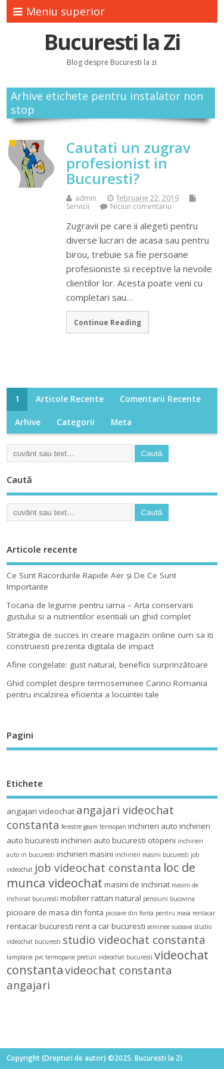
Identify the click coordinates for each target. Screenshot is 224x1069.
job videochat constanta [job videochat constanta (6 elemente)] (98, 867)
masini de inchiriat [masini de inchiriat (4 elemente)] (137, 884)
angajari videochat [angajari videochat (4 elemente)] (40, 811)
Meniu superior (59, 11)
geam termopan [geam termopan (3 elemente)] (104, 826)
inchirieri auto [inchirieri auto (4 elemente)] (153, 826)
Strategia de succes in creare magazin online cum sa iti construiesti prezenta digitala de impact (110, 640)
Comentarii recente (160, 399)
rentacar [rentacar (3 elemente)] (203, 913)
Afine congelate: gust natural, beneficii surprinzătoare (107, 664)
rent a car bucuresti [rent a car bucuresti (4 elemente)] (110, 926)
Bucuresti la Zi (112, 42)
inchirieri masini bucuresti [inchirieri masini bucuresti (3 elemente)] (152, 854)
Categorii (76, 422)
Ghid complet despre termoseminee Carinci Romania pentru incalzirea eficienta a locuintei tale (107, 689)
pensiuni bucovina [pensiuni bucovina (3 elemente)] (169, 899)
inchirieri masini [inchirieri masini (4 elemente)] (85, 854)
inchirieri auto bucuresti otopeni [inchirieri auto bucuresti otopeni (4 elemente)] (118, 840)
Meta (121, 422)
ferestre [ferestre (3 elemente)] (71, 826)
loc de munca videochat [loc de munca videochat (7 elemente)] (101, 874)
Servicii (77, 206)
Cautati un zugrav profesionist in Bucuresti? (128, 163)
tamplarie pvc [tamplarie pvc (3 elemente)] (25, 957)
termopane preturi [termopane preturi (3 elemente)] (71, 957)
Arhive (28, 422)
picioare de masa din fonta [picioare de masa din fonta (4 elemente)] (55, 912)
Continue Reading (107, 322)
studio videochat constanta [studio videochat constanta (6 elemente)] (134, 939)
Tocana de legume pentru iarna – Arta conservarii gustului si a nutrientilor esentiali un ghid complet (100, 611)
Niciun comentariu (141, 206)
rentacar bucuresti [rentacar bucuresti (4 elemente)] (40, 926)
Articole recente (70, 399)
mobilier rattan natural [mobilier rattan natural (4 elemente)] (100, 898)
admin (86, 198)
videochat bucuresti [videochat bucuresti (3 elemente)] (125, 957)
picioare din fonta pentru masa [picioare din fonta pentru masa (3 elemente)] (148, 913)
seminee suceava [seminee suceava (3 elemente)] (169, 926)
